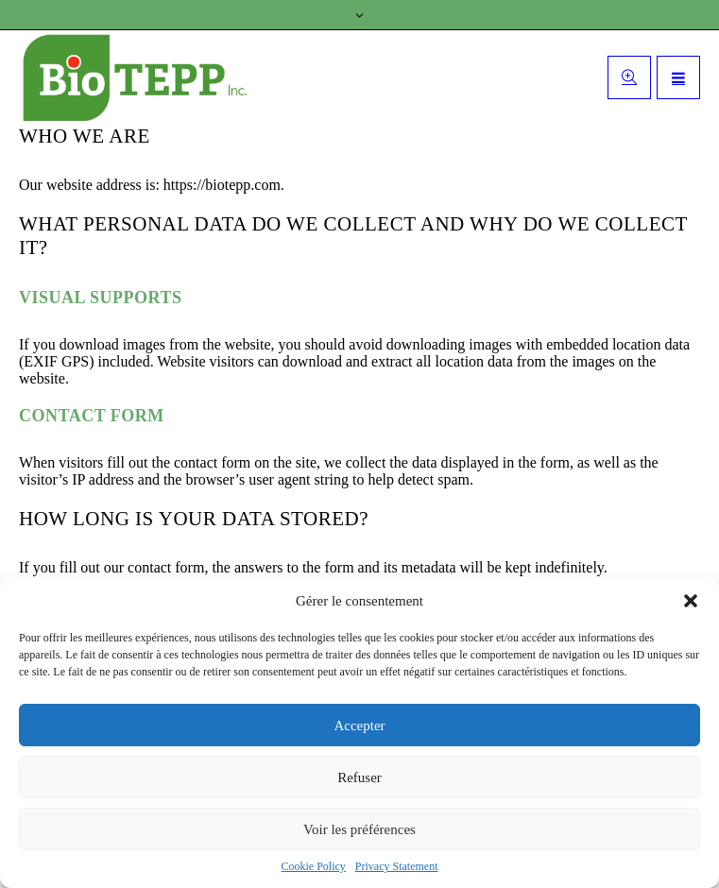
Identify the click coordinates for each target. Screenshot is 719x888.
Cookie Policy (314, 866)
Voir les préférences (359, 829)
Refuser (359, 777)
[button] (690, 600)
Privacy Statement (396, 866)
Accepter (359, 725)
